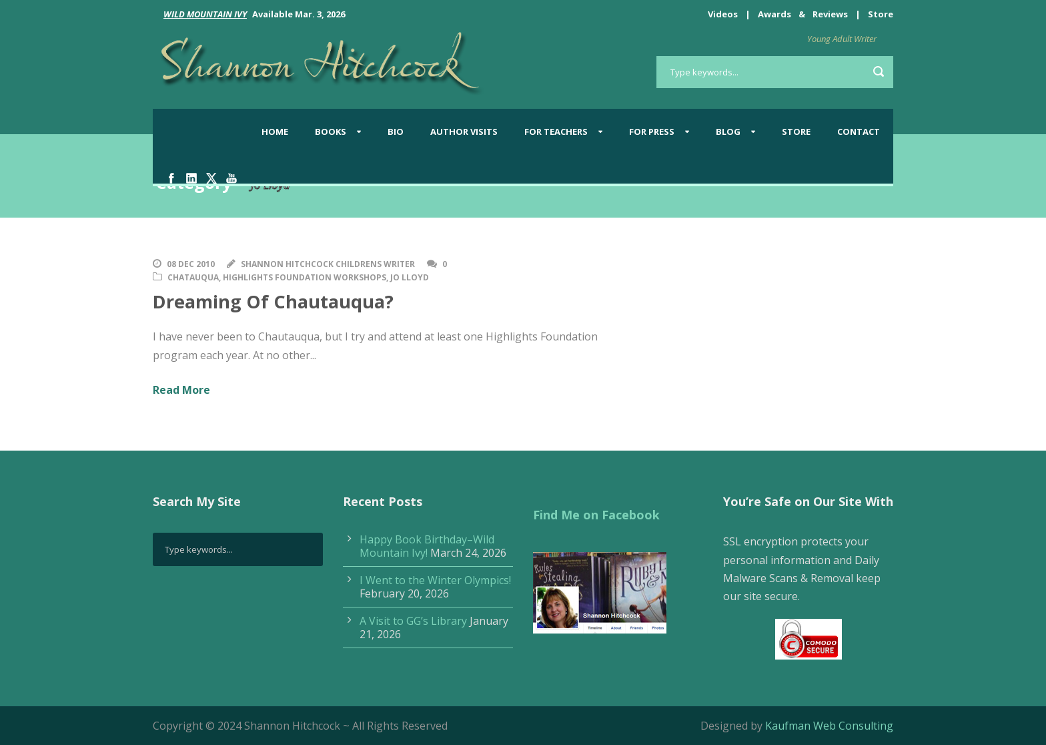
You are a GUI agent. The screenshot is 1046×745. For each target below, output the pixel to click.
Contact (858, 132)
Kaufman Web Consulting (829, 725)
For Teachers (556, 132)
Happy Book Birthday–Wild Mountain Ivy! (427, 546)
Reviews (830, 14)
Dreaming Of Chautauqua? (273, 301)
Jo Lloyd (409, 277)
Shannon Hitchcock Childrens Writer (328, 264)
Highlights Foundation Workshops (304, 277)
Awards (774, 14)
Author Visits (464, 132)
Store (880, 14)
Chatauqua (193, 277)
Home (275, 132)
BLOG (728, 132)
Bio (396, 132)
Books (330, 132)
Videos (723, 14)
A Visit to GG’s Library (413, 620)
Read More (181, 390)
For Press (651, 132)
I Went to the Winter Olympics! (435, 580)
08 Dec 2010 (191, 264)
